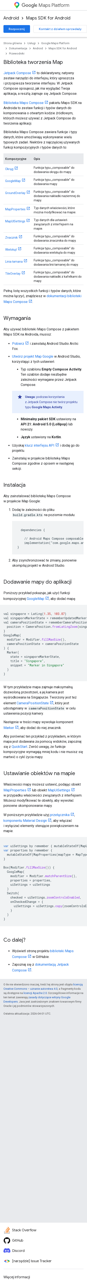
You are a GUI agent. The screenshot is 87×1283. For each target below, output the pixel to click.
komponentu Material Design (25, 821)
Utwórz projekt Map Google (32, 356)
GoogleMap (13, 181)
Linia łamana (14, 261)
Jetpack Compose (17, 73)
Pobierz (18, 344)
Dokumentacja (18, 48)
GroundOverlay (15, 193)
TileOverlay (13, 273)
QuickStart (19, 747)
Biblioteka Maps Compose (23, 103)
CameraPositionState (33, 703)
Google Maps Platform (55, 43)
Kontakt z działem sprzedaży (60, 29)
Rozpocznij (17, 29)
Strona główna (12, 43)
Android (11, 18)
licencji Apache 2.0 (35, 993)
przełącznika (60, 815)
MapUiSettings (59, 790)
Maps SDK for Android (48, 18)
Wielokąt (11, 249)
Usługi (31, 43)
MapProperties (15, 209)
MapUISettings (15, 221)
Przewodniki (16, 53)
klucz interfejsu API (39, 445)
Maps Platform (45, 5)
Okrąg (9, 169)
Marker (8, 728)
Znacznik (11, 237)
